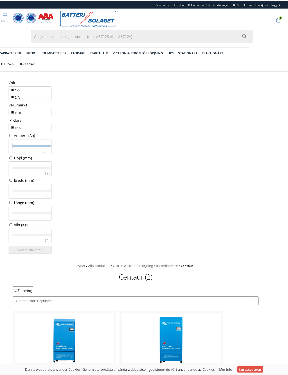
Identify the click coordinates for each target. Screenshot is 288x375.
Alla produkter (134, 71)
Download (179, 4)
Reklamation (196, 4)
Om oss (247, 4)
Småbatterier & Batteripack (32, 49)
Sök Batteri (163, 4)
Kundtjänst (261, 4)
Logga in (13, 309)
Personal (13, 274)
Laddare (120, 39)
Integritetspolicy (19, 304)
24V (12, 77)
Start (117, 71)
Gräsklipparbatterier (45, 39)
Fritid (73, 39)
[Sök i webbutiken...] (259, 19)
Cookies (13, 299)
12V (12, 70)
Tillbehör (69, 49)
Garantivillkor (17, 294)
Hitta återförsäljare (218, 4)
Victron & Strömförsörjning (180, 39)
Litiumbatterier (95, 39)
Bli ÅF (236, 4)
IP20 (13, 104)
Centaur (222, 71)
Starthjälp (141, 39)
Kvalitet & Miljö (18, 279)
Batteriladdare (202, 71)
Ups (213, 39)
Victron (15, 90)
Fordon (15, 39)
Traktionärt (255, 39)
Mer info (226, 369)
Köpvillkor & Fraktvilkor (25, 289)
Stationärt (230, 39)
